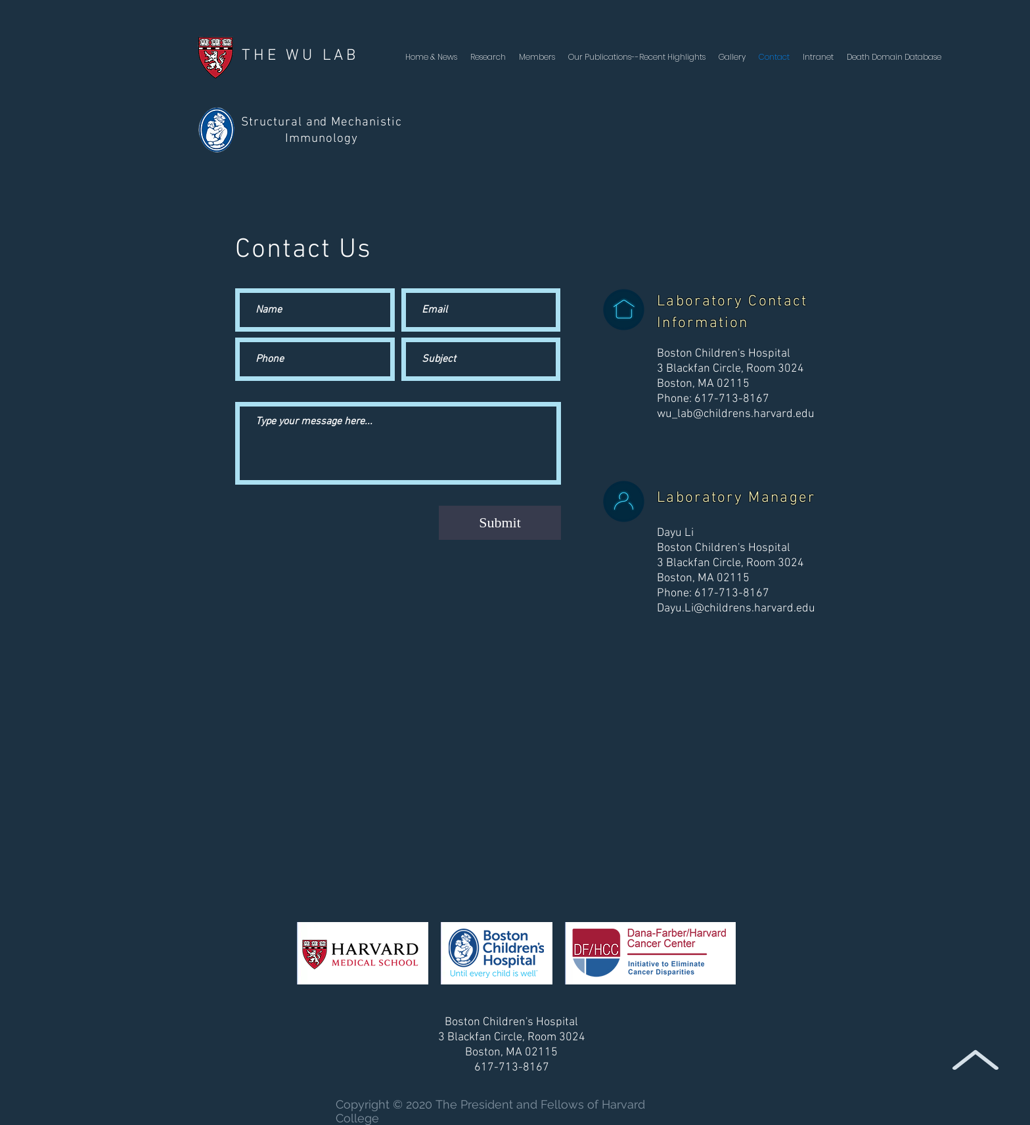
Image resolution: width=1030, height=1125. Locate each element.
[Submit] (500, 523)
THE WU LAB (300, 56)
